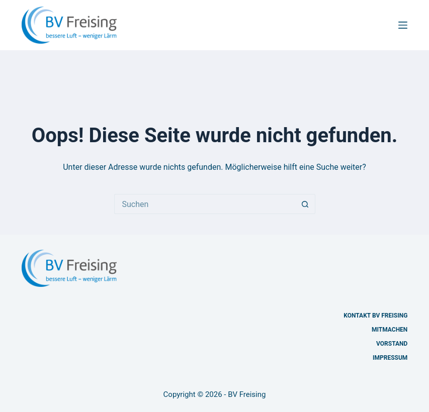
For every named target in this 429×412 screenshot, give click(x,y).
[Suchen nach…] (204, 204)
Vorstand (391, 343)
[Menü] (402, 25)
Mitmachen (389, 329)
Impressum (390, 357)
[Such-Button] (305, 204)
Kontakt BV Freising (375, 315)
